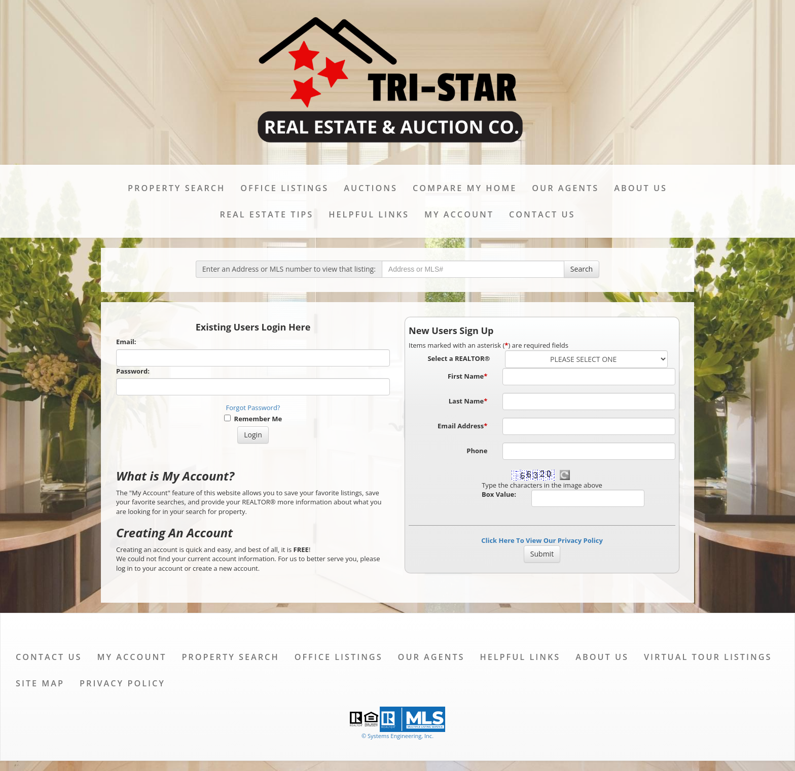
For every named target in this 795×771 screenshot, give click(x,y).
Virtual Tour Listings (708, 657)
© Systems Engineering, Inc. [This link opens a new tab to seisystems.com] (397, 736)
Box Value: (499, 494)
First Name (467, 376)
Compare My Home (465, 188)
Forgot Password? (253, 407)
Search (581, 269)
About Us (640, 188)
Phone (476, 450)
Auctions (370, 188)
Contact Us (542, 214)
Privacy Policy (122, 683)
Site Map (40, 683)
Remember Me (253, 418)
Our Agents (565, 188)
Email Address (462, 425)
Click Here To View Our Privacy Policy (542, 540)
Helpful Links (369, 214)
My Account (459, 214)
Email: (126, 341)
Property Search (176, 188)
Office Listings (284, 188)
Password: (133, 371)
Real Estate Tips (267, 214)
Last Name (468, 401)
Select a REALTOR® (458, 358)
